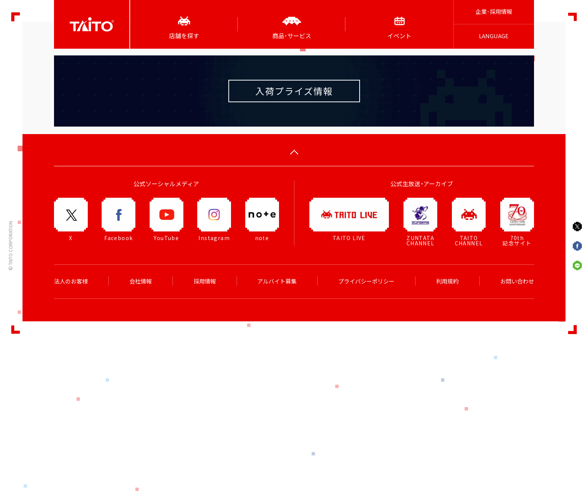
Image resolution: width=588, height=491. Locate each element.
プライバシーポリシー (366, 281)
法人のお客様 (71, 281)
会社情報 (140, 281)
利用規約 (447, 281)
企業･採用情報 (494, 11)
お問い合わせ (517, 281)
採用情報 (205, 281)
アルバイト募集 (277, 281)
